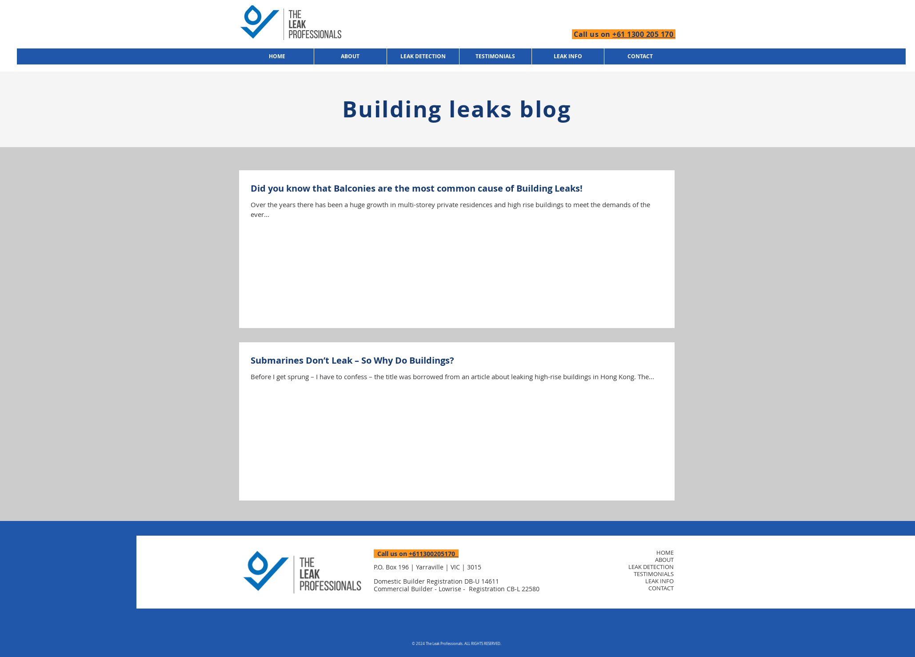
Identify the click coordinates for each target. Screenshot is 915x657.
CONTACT (661, 588)
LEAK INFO (659, 581)
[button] (567, 56)
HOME (665, 552)
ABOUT (664, 559)
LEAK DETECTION (651, 566)
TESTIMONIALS (654, 573)
